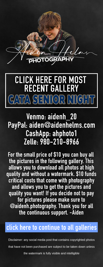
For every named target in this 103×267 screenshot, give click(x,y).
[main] (51, 246)
